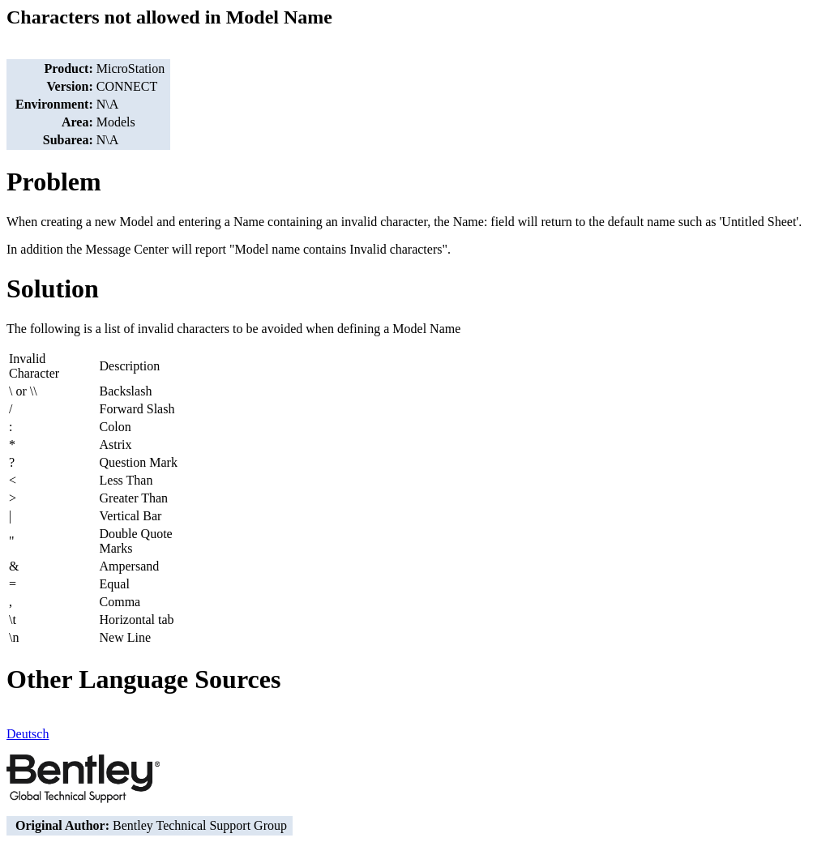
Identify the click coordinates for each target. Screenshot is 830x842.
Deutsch (27, 734)
